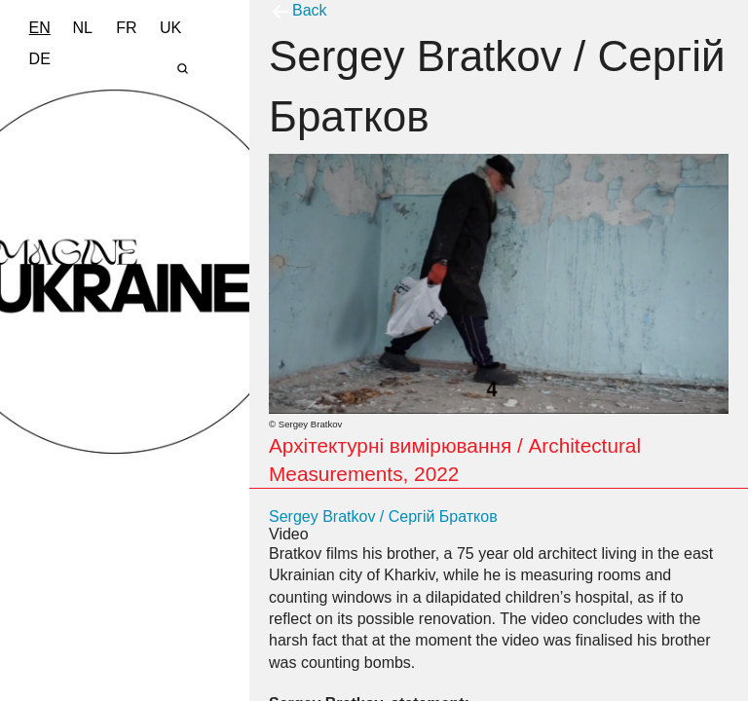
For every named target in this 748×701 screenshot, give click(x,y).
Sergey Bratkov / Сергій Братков (383, 516)
